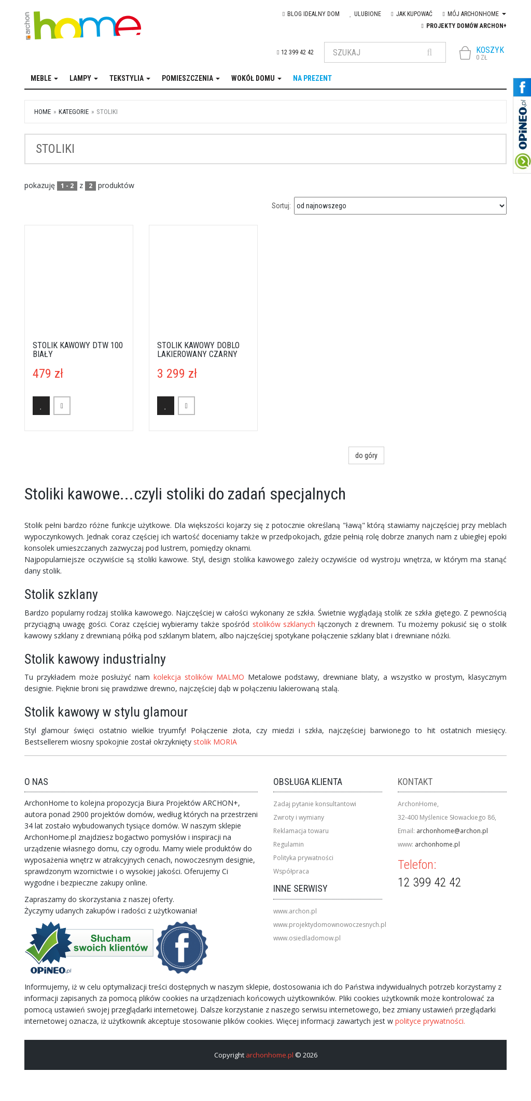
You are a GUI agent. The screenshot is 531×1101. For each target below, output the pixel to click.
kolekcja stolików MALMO (200, 677)
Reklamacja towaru (301, 830)
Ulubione (365, 14)
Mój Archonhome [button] (474, 14)
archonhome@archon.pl (452, 830)
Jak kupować (411, 14)
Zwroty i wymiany (298, 817)
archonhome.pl (437, 844)
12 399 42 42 (295, 52)
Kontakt (415, 781)
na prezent (312, 78)
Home (42, 112)
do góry (366, 455)
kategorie (74, 112)
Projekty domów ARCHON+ (464, 26)
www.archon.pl (295, 911)
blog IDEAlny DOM (311, 14)
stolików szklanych (285, 624)
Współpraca (291, 871)
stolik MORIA (215, 742)
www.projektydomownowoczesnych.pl (329, 924)
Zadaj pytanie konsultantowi (314, 803)
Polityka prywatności (303, 857)
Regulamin (288, 844)
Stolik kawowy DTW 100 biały (78, 350)
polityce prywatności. (430, 1021)
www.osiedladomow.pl (307, 938)
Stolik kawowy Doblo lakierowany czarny (198, 350)
